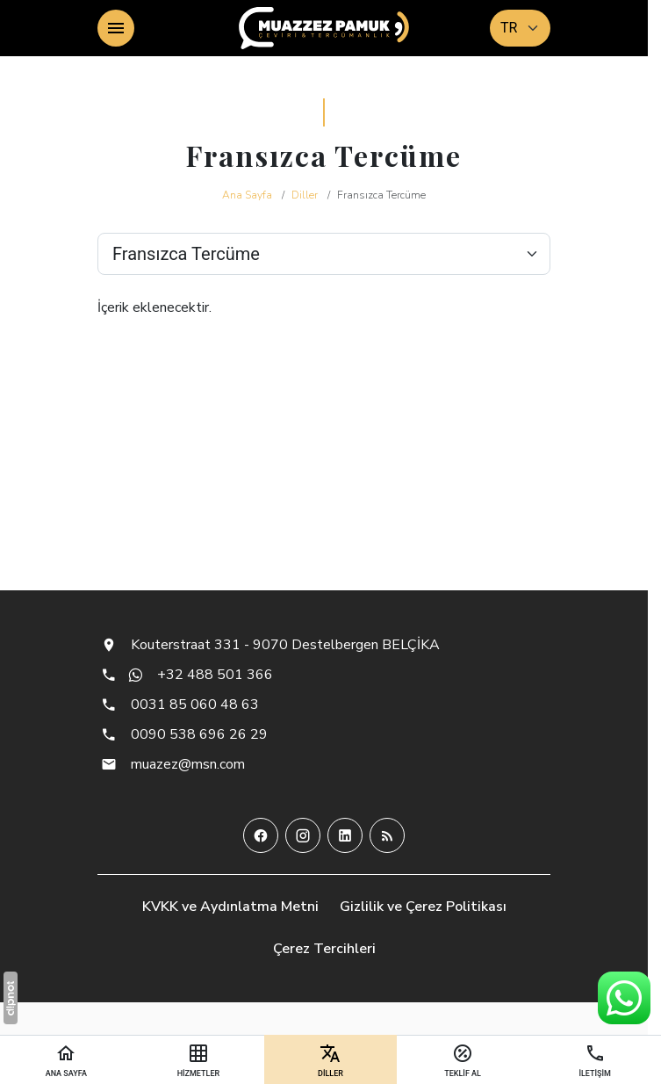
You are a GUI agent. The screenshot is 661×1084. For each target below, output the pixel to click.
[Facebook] (260, 835)
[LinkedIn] (345, 835)
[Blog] (387, 835)
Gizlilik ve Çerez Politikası (423, 906)
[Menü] (115, 28)
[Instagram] (302, 835)
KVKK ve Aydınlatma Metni (230, 906)
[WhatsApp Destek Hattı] (624, 998)
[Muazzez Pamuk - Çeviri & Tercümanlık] (324, 28)
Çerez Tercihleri (324, 948)
